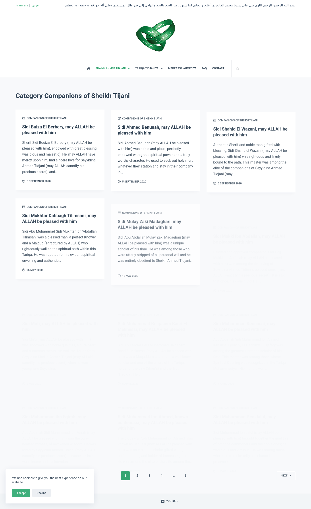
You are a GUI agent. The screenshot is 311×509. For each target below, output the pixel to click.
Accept (21, 493)
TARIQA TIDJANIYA (149, 68)
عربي (35, 5)
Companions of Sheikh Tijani (46, 118)
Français (21, 5)
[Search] (237, 68)
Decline (41, 493)
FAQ (204, 68)
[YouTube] (169, 501)
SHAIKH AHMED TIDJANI (114, 68)
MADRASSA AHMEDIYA (182, 68)
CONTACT (218, 68)
